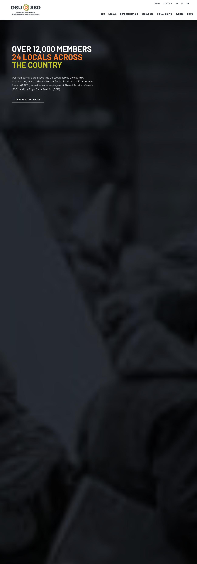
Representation (129, 14)
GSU (103, 14)
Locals (112, 14)
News (190, 14)
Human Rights (164, 14)
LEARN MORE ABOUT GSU (27, 99)
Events (179, 14)
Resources (147, 14)
